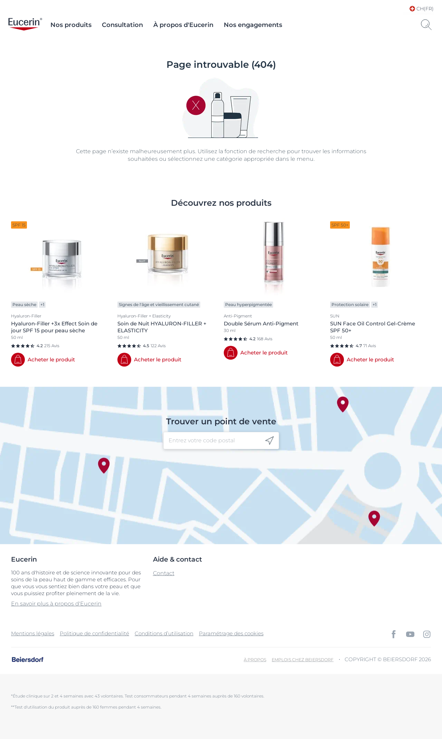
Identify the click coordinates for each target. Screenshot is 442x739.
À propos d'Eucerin (183, 25)
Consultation (122, 25)
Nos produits (71, 25)
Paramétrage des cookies (231, 633)
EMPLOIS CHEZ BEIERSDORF (303, 659)
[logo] (25, 25)
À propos (255, 659)
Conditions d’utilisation (164, 633)
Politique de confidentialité (94, 633)
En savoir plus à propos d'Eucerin (56, 603)
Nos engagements (253, 25)
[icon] (269, 440)
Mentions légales (32, 633)
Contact (163, 573)
